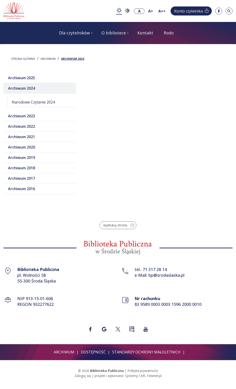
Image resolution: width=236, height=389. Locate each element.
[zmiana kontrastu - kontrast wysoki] (127, 11)
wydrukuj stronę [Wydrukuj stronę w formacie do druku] (119, 225)
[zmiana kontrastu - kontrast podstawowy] (119, 11)
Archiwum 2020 (21, 147)
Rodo (169, 33)
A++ (161, 11)
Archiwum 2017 (21, 178)
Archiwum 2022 (21, 126)
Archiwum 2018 (21, 167)
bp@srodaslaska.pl (166, 275)
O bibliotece (113, 33)
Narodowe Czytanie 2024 (33, 102)
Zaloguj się (82, 376)
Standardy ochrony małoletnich (146, 352)
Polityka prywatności (142, 370)
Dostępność (93, 352)
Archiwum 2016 (21, 188)
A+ (150, 11)
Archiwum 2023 (21, 116)
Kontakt (145, 33)
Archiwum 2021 (21, 136)
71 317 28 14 (155, 269)
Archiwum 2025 (21, 77)
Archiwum (48, 59)
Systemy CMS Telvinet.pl (143, 376)
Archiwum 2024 (72, 59)
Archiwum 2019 (21, 157)
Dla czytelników (74, 33)
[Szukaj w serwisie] (229, 11)
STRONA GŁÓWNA (23, 59)
